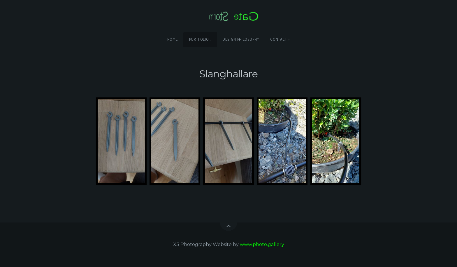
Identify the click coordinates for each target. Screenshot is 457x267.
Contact (278, 39)
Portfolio (199, 39)
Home (172, 39)
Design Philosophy (241, 39)
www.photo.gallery (262, 244)
